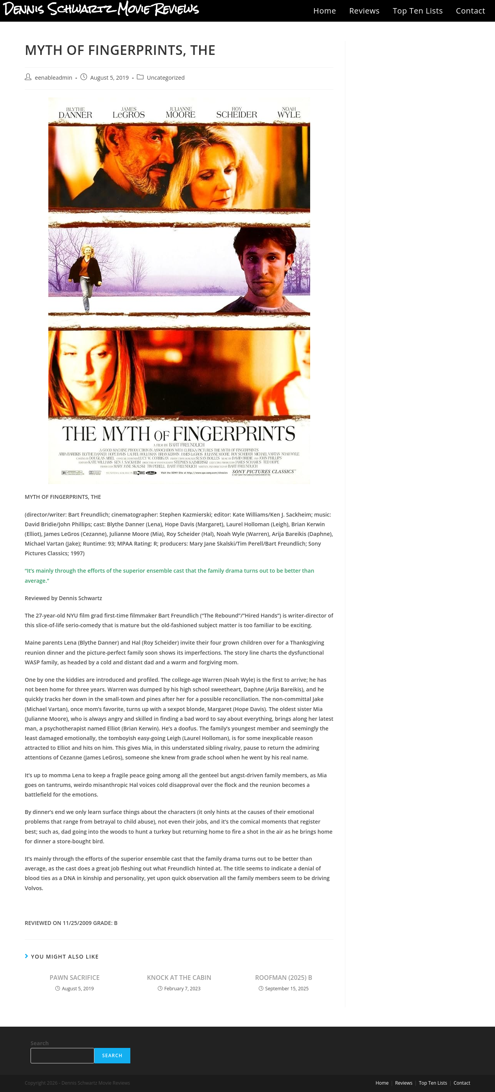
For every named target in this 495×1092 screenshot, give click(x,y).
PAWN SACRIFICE (74, 977)
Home (324, 10)
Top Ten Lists (418, 10)
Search (40, 1043)
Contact (470, 10)
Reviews (364, 10)
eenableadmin (53, 77)
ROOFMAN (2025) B (283, 977)
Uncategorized (166, 77)
